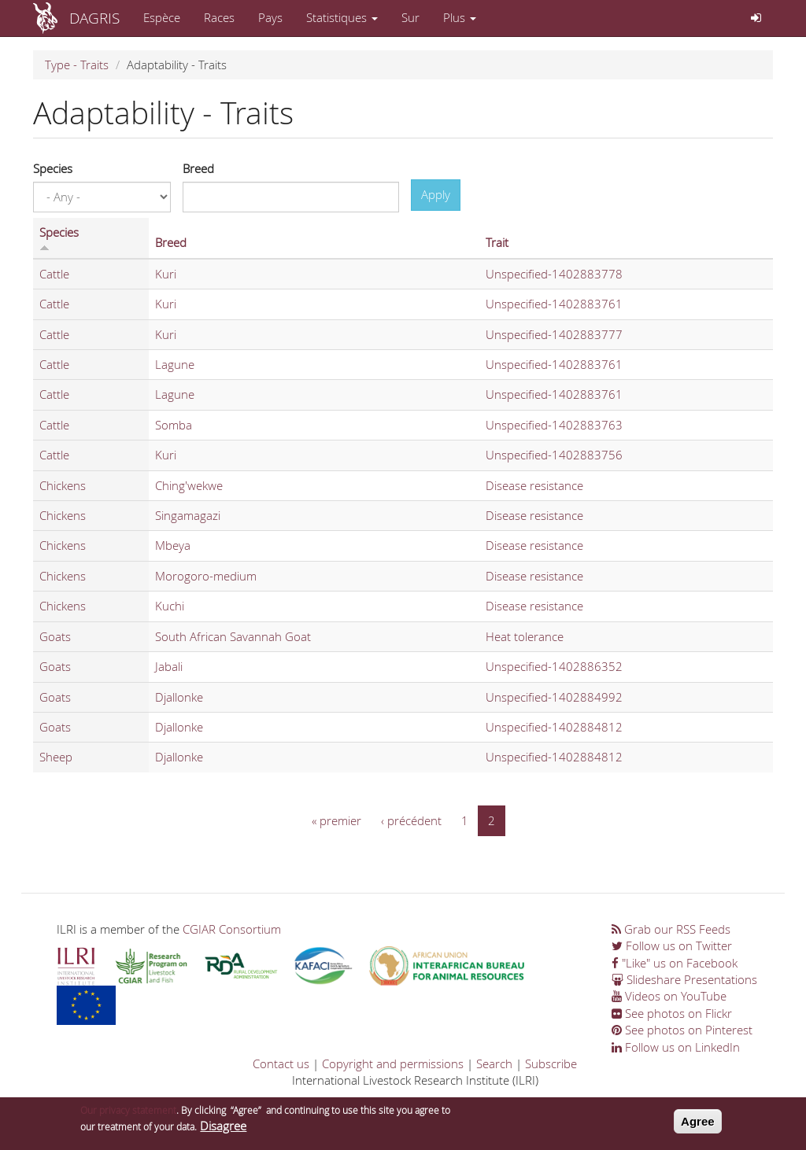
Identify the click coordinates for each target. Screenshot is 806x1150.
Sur (410, 17)
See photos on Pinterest (682, 1030)
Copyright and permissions (393, 1063)
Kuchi (169, 606)
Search (494, 1063)
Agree (698, 1126)
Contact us (281, 1063)
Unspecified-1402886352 (554, 666)
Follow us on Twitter (672, 945)
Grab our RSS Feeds (671, 929)
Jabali (169, 666)
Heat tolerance (525, 636)
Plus (459, 17)
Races (219, 17)
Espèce (161, 17)
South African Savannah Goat (233, 636)
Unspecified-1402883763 (554, 425)
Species (52, 168)
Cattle (54, 274)
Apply (435, 194)
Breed (198, 168)
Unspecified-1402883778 (554, 274)
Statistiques (342, 17)
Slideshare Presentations (684, 979)
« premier (336, 820)
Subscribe (551, 1063)
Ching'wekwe (189, 485)
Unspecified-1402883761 (554, 303)
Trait (497, 242)
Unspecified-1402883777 (554, 334)
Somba (173, 425)
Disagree (223, 1131)
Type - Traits (77, 64)
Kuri (165, 274)
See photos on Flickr (672, 1013)
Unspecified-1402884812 (554, 727)
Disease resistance (534, 485)
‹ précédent (411, 820)
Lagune (174, 364)
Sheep (55, 757)
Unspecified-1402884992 (554, 697)
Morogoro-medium (206, 576)
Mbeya (172, 545)
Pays (270, 17)
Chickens (62, 485)
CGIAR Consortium (232, 929)
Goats (55, 636)
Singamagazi (187, 515)
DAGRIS (94, 18)
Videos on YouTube (669, 996)
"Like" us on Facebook (675, 963)
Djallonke (179, 697)
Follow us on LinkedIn (676, 1047)
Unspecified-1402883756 (554, 455)
